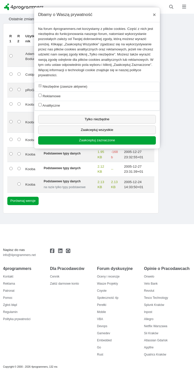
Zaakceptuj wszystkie (97, 130)
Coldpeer (32, 74)
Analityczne (49, 105)
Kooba (30, 104)
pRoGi (30, 90)
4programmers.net (67, 29)
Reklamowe (49, 96)
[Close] (154, 14)
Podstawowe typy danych (62, 153)
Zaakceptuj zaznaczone (97, 140)
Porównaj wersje (23, 201)
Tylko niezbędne (97, 119)
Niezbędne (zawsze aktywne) (62, 86)
